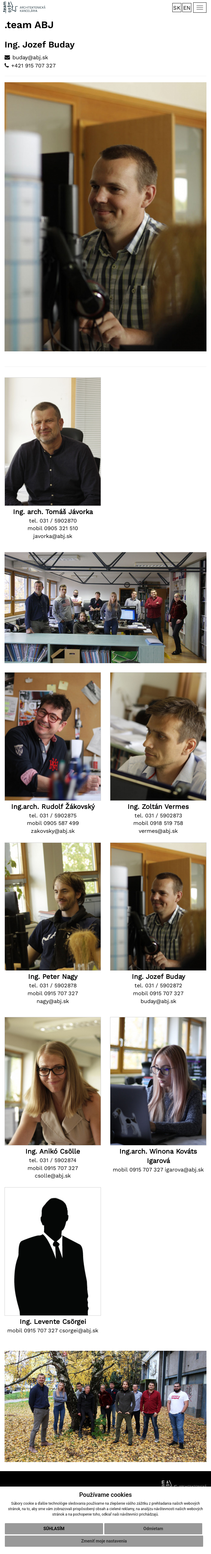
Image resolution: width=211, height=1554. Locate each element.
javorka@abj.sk (52, 536)
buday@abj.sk (30, 57)
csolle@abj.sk (53, 1175)
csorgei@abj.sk (78, 1330)
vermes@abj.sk (158, 831)
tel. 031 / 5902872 (158, 985)
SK (176, 8)
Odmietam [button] (153, 1528)
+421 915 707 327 (33, 65)
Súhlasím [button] (53, 1528)
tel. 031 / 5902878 (53, 985)
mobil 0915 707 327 (53, 993)
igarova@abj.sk (184, 1169)
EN (186, 8)
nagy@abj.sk (53, 1001)
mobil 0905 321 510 (53, 528)
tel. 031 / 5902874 (52, 1160)
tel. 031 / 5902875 (52, 815)
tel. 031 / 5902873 (158, 815)
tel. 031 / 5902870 (53, 520)
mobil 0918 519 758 (158, 823)
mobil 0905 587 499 (53, 823)
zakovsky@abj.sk (53, 831)
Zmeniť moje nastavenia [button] (104, 1541)
